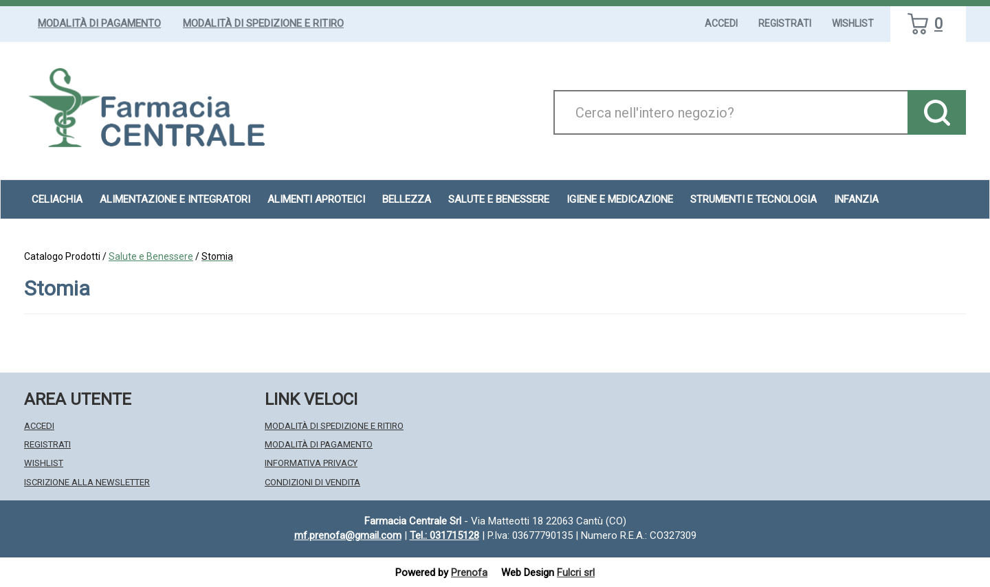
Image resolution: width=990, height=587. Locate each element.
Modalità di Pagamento (99, 23)
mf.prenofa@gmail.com (348, 535)
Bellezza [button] (406, 199)
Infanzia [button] (856, 199)
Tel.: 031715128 (444, 535)
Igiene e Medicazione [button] (619, 199)
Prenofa (469, 572)
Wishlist (853, 23)
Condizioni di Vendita (312, 482)
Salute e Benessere (151, 256)
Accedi (721, 23)
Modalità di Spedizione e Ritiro (263, 23)
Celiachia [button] (57, 199)
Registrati (784, 23)
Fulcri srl (576, 572)
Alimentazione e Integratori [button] (175, 199)
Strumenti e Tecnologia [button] (753, 199)
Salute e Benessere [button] (498, 199)
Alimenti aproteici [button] (316, 199)
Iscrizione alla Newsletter (87, 482)
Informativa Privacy (311, 463)
